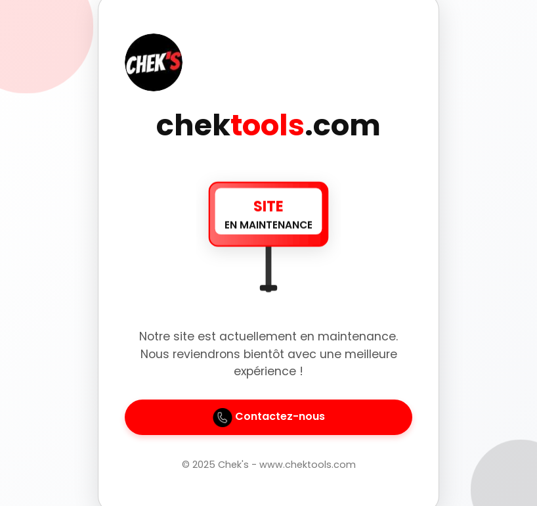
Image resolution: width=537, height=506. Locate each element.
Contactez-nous (269, 417)
